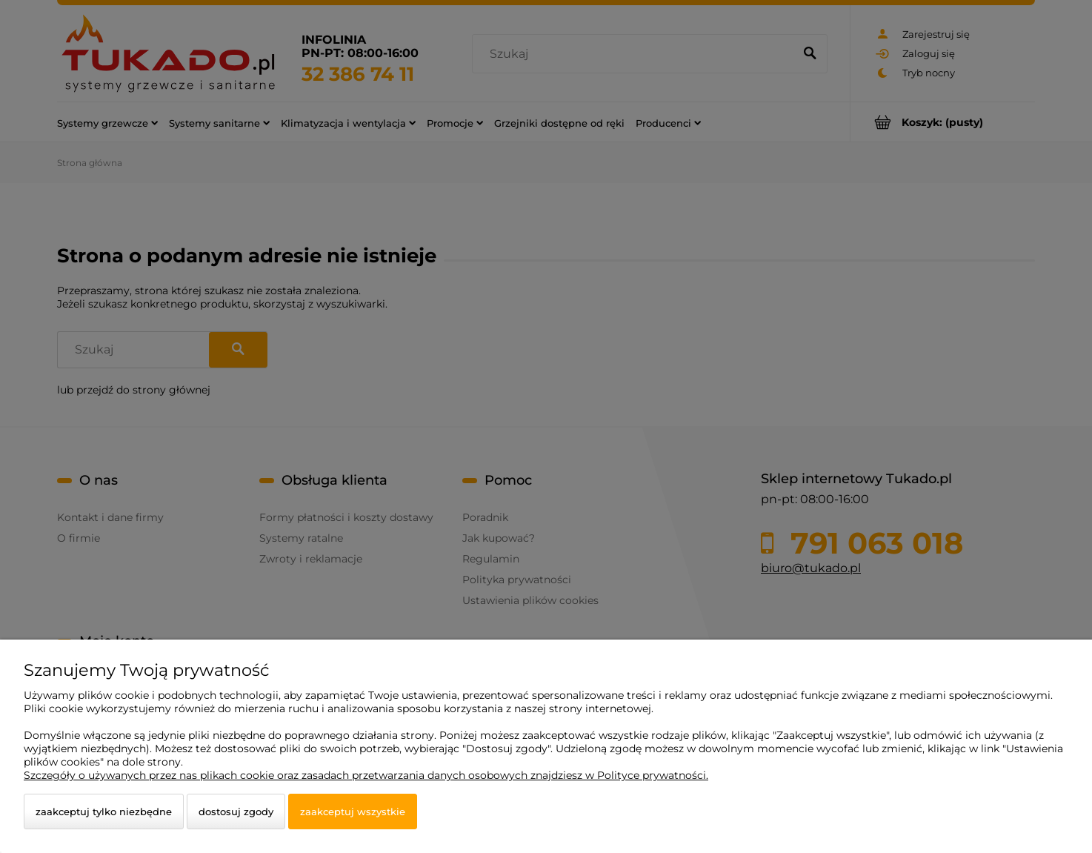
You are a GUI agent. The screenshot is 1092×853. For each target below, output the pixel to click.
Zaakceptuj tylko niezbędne (104, 811)
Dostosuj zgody (236, 811)
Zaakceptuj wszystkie (352, 811)
